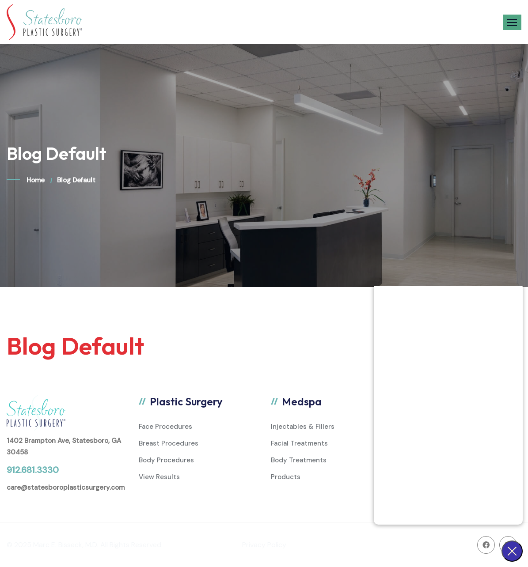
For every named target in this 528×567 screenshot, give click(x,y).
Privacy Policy (264, 544)
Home (36, 180)
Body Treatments (299, 460)
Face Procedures (165, 426)
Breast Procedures (168, 443)
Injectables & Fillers (302, 426)
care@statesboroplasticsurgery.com (66, 487)
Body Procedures (166, 460)
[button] (512, 22)
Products (285, 476)
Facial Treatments (299, 443)
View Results (159, 476)
